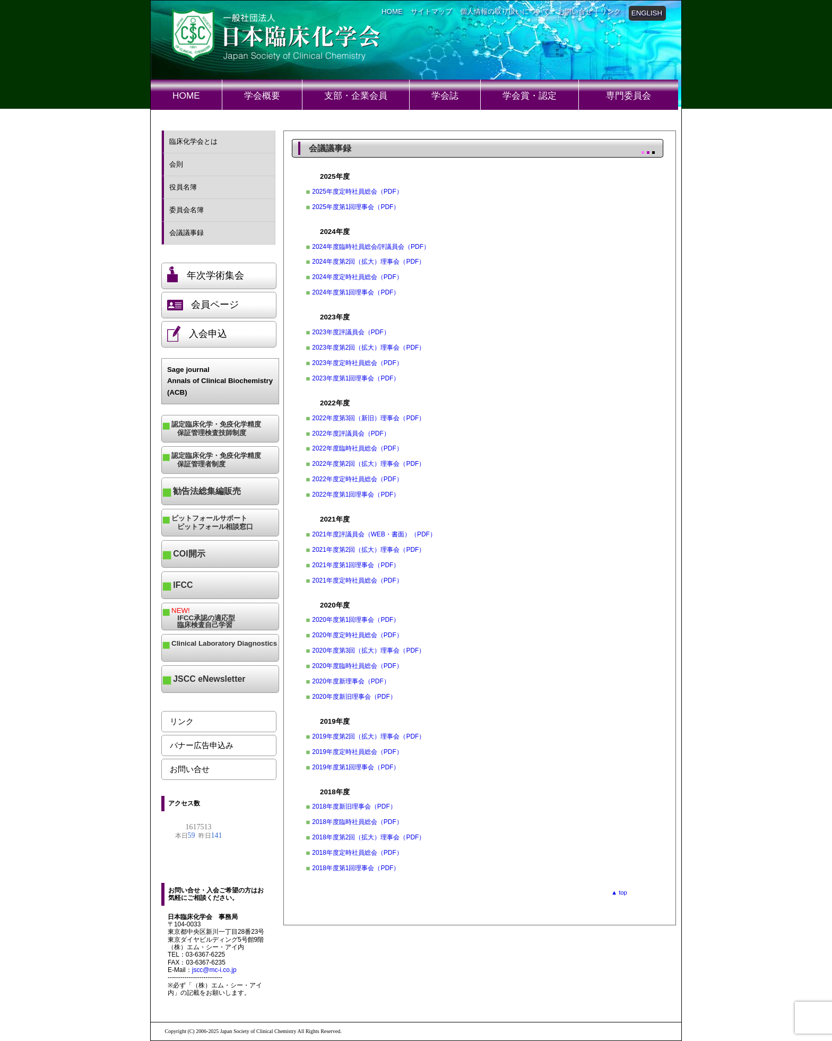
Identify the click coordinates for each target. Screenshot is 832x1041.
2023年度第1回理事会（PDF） (356, 378)
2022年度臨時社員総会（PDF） (357, 448)
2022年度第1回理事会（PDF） (356, 494)
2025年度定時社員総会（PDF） (357, 191)
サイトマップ (431, 11)
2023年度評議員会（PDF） (350, 332)
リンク (610, 11)
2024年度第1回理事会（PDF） (356, 292)
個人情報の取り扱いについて (505, 11)
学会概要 (262, 95)
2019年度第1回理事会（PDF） (356, 767)
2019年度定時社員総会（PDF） (357, 752)
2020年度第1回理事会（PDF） (356, 619)
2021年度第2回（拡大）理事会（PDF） (368, 549)
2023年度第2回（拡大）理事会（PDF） (368, 347)
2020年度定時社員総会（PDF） (357, 635)
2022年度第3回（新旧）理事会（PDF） (368, 418)
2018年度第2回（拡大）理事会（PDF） (368, 837)
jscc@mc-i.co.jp (214, 970)
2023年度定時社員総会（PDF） (357, 363)
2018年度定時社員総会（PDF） (357, 852)
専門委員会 (628, 95)
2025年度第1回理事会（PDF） (356, 207)
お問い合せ (575, 11)
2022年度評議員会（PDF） (350, 433)
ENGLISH (646, 13)
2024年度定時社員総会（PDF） (357, 277)
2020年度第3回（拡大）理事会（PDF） (368, 650)
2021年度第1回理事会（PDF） (356, 565)
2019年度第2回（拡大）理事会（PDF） (368, 736)
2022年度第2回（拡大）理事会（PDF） (368, 463)
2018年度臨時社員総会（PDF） (357, 822)
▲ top (619, 892)
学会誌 (444, 95)
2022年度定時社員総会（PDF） (357, 479)
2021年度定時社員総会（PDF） (357, 580)
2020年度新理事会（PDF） (350, 681)
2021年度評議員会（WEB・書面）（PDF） (374, 534)
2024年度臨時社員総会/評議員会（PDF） (371, 246)
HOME (392, 11)
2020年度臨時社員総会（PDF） (357, 666)
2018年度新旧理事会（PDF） (354, 806)
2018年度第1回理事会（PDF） (356, 868)
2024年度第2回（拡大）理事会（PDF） (368, 261)
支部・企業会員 (355, 95)
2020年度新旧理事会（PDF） (354, 696)
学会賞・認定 (529, 95)
